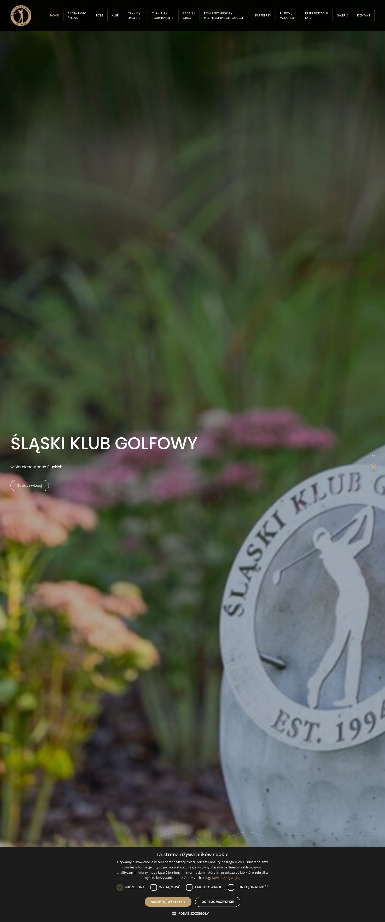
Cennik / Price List (140, 18)
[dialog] (192, 884)
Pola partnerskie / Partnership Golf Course (221, 18)
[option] (192, 461)
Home (59, 18)
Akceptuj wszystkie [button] (168, 902)
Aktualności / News (82, 18)
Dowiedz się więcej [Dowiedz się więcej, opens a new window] (226, 877)
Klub (120, 18)
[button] (192, 913)
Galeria (342, 18)
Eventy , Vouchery (288, 18)
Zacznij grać (192, 18)
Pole (104, 18)
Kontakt (363, 18)
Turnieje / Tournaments (166, 18)
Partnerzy (263, 18)
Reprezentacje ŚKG (316, 18)
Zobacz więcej (33, 485)
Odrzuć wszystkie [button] (217, 902)
